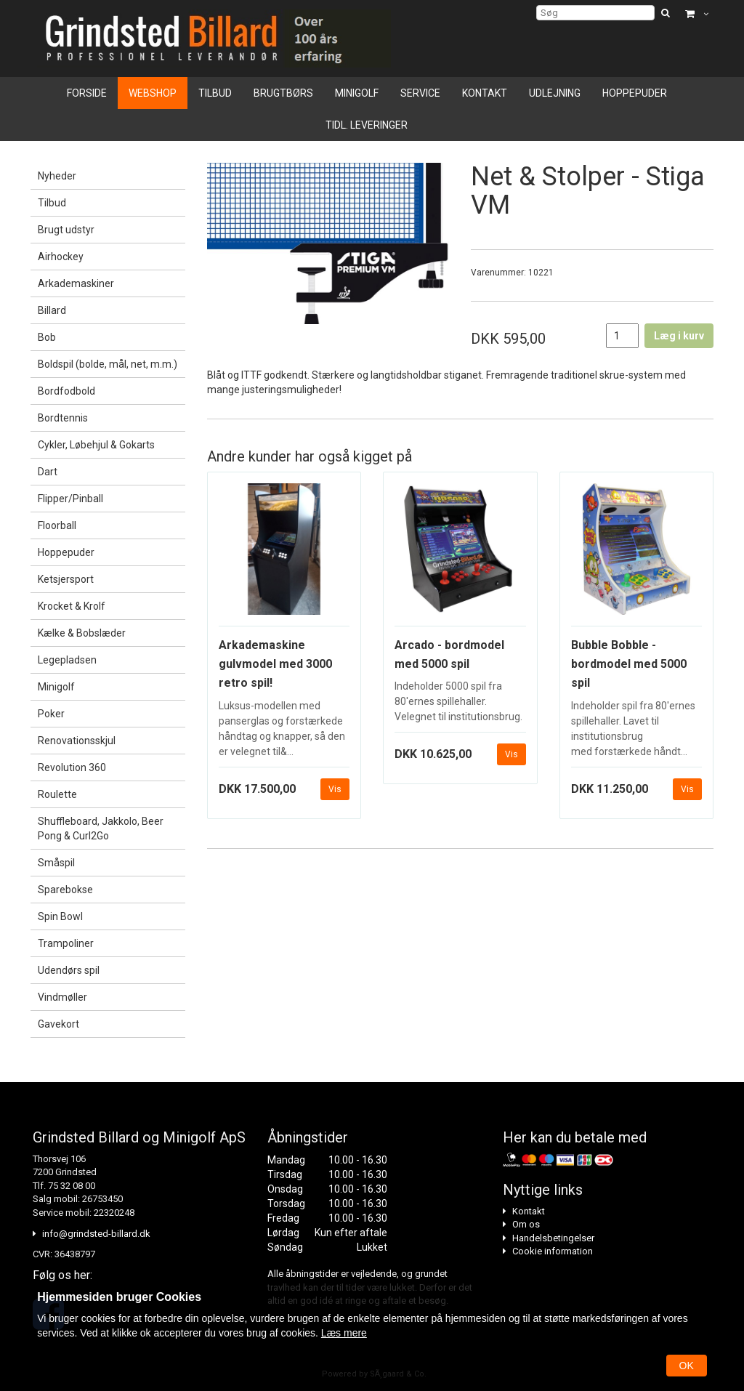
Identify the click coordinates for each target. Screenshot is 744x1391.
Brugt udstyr (66, 229)
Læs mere (344, 1333)
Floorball (57, 525)
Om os (526, 1224)
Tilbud (215, 93)
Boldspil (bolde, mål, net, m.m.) (107, 364)
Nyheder (57, 176)
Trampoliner (66, 943)
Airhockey (61, 256)
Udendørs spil (69, 970)
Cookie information (552, 1251)
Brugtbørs (283, 93)
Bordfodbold (66, 391)
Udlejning (555, 93)
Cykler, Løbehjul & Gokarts (96, 445)
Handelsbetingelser (553, 1238)
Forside (87, 93)
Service (420, 93)
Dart (47, 471)
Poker (51, 713)
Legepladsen (67, 660)
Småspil (56, 862)
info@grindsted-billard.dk (96, 1233)
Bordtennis (63, 418)
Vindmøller (62, 997)
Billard (52, 310)
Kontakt (484, 93)
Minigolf (357, 93)
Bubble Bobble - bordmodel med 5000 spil (629, 664)
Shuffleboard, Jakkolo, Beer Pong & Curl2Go (100, 828)
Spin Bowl (60, 916)
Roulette (57, 794)
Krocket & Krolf (71, 606)
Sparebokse (65, 889)
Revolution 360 (72, 767)
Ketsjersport (66, 579)
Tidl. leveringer (367, 125)
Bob (47, 337)
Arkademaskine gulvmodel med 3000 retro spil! (275, 664)
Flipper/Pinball (70, 498)
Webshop (153, 93)
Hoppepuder (634, 93)
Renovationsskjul (77, 740)
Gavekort (58, 1024)
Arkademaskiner (76, 283)
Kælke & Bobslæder (82, 633)
